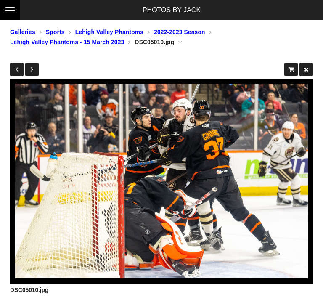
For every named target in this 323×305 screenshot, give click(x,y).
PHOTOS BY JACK (172, 9)
